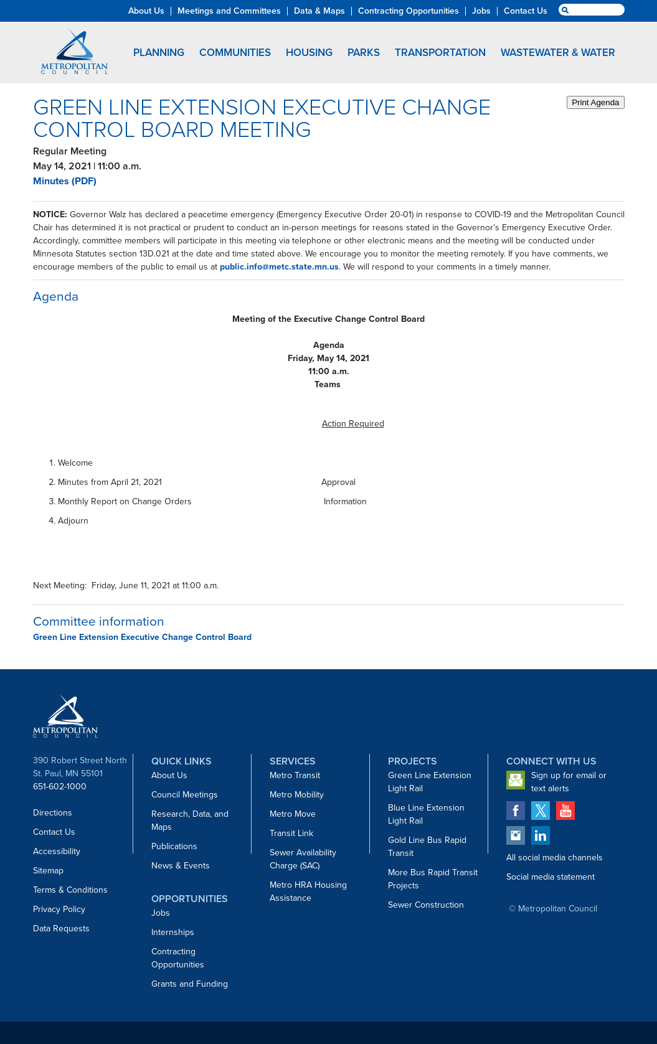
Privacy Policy (59, 909)
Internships (172, 932)
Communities (235, 52)
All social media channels (554, 857)
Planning (158, 52)
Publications (174, 846)
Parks (363, 52)
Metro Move (293, 814)
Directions (52, 812)
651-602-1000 (60, 786)
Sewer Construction (426, 904)
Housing (309, 52)
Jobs (160, 912)
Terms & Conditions (70, 889)
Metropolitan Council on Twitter (540, 810)
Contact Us (54, 832)
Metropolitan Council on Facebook (515, 810)
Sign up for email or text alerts (569, 782)
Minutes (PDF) (65, 181)
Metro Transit (295, 775)
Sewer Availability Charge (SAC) (303, 859)
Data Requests (61, 928)
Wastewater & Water (558, 52)
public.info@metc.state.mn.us (279, 266)
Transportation (440, 52)
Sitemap (48, 870)
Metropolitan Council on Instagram (515, 835)
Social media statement (550, 876)
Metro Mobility (297, 794)
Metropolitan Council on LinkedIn (540, 835)
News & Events (180, 865)
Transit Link (291, 833)
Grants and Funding (189, 983)
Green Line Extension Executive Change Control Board (142, 637)
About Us (169, 775)
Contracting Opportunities (177, 958)
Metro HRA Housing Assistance (308, 891)
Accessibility (56, 851)
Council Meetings (184, 794)
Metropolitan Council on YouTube (565, 810)
